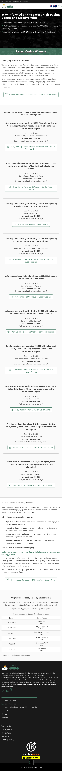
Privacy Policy (7, 729)
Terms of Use (7, 726)
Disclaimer (6, 736)
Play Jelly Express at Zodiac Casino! (31, 224)
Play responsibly (8, 740)
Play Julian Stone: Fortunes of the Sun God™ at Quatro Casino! (31, 260)
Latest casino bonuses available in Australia (19, 707)
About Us (5, 711)
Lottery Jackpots (9, 700)
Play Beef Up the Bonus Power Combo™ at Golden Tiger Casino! (31, 147)
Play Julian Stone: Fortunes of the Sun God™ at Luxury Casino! (31, 370)
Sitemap (5, 717)
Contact (4, 714)
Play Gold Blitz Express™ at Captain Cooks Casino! (31, 332)
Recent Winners (9, 704)
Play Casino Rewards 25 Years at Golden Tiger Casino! (31, 188)
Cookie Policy (6, 733)
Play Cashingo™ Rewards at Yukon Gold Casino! (31, 485)
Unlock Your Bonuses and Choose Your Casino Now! (30, 580)
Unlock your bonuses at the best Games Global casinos (31, 94)
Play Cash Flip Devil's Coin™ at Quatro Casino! (31, 447)
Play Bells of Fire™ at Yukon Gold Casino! (31, 410)
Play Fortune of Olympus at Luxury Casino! (31, 297)
